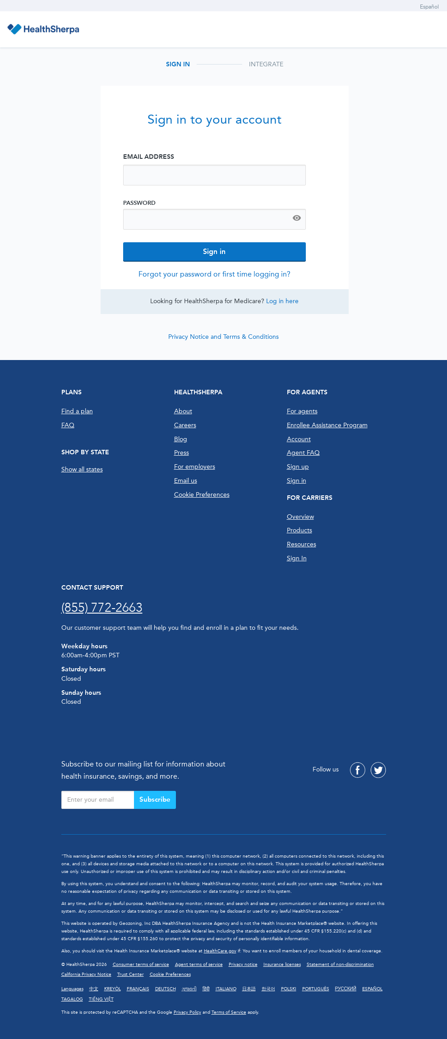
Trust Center (130, 974)
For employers (194, 467)
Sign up (298, 467)
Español (429, 7)
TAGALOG (72, 999)
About (183, 411)
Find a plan (77, 411)
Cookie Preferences (202, 495)
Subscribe (155, 799)
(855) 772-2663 (102, 607)
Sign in (296, 481)
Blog (180, 439)
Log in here (282, 301)
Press (181, 453)
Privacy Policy (187, 1012)
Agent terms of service (199, 964)
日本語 (249, 989)
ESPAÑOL (372, 989)
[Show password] (296, 219)
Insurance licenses (282, 964)
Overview (300, 517)
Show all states (82, 469)
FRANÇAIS (138, 989)
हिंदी (206, 989)
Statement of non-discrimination (340, 964)
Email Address (148, 157)
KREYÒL (112, 989)
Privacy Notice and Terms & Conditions (223, 337)
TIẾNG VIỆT (101, 999)
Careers (185, 425)
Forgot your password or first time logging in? (214, 274)
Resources (301, 544)
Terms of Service (229, 1012)
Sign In (297, 558)
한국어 (268, 989)
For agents (302, 411)
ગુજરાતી (189, 989)
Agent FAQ (303, 453)
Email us (185, 481)
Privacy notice (243, 964)
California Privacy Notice (86, 974)
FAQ (67, 425)
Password (139, 202)
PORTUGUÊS (315, 989)
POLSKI (288, 989)
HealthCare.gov (220, 951)
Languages (72, 989)
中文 (93, 989)
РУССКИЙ (345, 989)
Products (299, 530)
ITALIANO (226, 989)
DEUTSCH (165, 989)
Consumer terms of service (141, 964)
